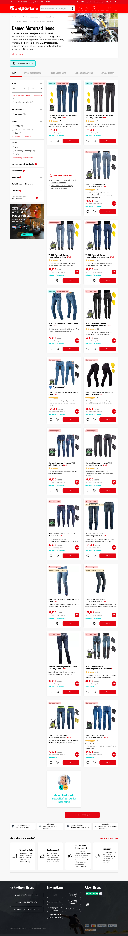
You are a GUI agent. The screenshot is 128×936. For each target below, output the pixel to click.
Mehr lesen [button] (17, 54)
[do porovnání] (57, 141)
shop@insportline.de (26, 895)
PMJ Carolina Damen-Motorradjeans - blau (96, 535)
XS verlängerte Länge (25, 151)
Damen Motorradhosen (24, 21)
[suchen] (71, 8)
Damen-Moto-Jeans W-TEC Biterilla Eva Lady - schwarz (100, 116)
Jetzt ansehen (112, 2)
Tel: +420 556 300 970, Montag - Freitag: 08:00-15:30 (30, 2)
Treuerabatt (107, 849)
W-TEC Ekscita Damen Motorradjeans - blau (60, 736)
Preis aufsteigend (32, 73)
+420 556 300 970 (26, 902)
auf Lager (20, 114)
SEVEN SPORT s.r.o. (26, 909)
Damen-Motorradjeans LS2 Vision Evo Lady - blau (63, 668)
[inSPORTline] (24, 8)
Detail (71, 141)
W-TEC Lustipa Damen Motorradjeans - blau (96, 185)
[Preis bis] (34, 88)
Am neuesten (107, 73)
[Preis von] (17, 88)
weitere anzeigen (82, 815)
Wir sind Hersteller (26, 850)
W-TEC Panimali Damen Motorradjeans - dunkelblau (99, 256)
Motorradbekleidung (32, 17)
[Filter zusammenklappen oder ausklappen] (41, 83)
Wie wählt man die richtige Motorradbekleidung (62, 187)
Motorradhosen (49, 17)
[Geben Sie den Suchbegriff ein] (54, 8)
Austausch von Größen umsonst (81, 846)
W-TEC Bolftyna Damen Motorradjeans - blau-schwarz (100, 668)
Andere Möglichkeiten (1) (22, 136)
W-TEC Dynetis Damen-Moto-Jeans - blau (63, 393)
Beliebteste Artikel (84, 73)
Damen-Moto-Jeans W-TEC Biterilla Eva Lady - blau (64, 116)
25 (17, 154)
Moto (19, 17)
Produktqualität (53, 850)
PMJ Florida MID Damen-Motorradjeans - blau (96, 600)
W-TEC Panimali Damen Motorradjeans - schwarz (98, 325)
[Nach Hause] (12, 17)
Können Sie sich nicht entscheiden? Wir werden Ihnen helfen (64, 799)
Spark (18, 133)
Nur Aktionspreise (24, 102)
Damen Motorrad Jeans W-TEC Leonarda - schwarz (98, 464)
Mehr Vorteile (109, 838)
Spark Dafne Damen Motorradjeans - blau (64, 600)
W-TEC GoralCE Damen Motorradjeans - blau (96, 736)
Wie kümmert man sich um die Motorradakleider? (64, 181)
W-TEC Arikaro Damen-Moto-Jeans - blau (64, 325)
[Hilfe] (36, 164)
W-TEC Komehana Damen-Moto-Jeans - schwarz (99, 393)
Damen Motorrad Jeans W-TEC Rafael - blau (62, 535)
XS (17, 147)
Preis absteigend (58, 73)
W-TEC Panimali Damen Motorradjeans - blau (60, 256)
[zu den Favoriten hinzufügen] (51, 141)
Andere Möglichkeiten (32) (22, 158)
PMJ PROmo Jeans (24, 129)
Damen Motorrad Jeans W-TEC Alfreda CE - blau (62, 464)
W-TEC (19, 126)
